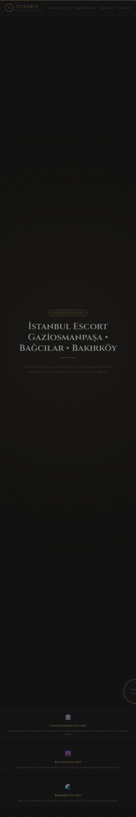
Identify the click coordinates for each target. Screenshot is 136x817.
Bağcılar (107, 8)
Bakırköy (124, 8)
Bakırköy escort (25, 800)
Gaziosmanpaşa (85, 8)
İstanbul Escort (59, 8)
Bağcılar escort (23, 767)
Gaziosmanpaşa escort (17, 731)
